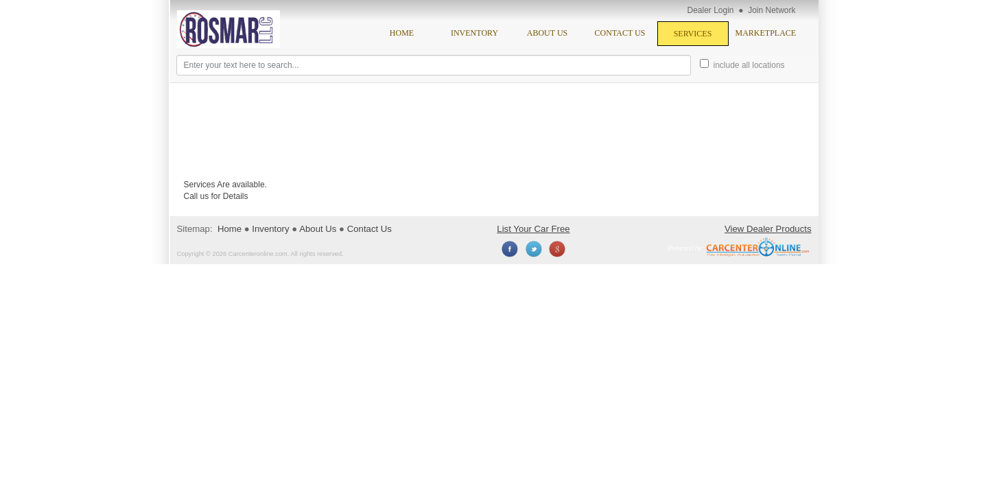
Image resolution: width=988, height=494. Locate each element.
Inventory (474, 33)
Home (402, 33)
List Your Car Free (533, 229)
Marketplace (766, 33)
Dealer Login (710, 10)
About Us (547, 33)
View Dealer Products (768, 229)
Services (693, 33)
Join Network (771, 10)
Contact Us (620, 33)
